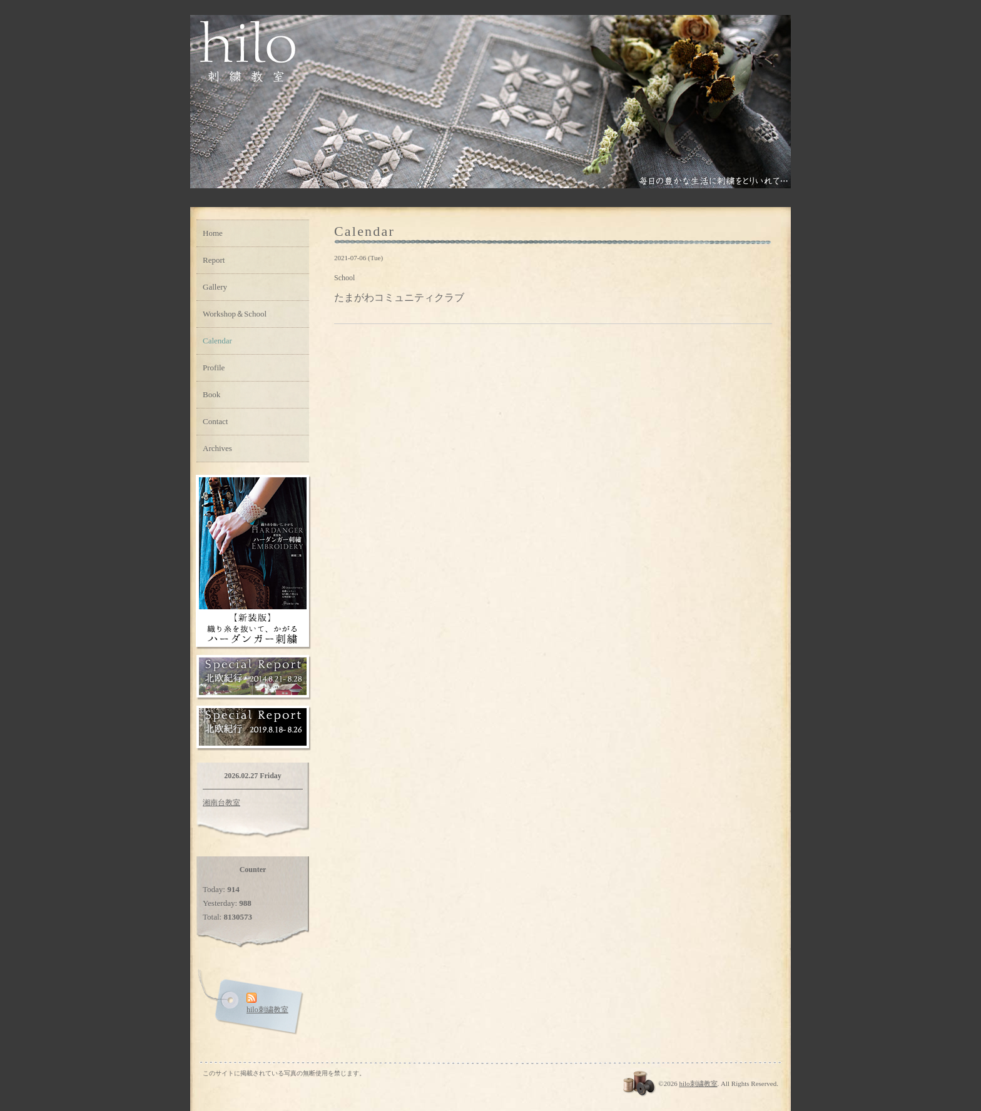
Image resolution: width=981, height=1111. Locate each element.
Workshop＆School (235, 313)
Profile (214, 367)
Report (214, 260)
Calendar (217, 340)
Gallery (215, 287)
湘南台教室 (221, 802)
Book (211, 394)
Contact (215, 421)
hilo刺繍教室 (698, 1083)
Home (213, 233)
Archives (217, 448)
